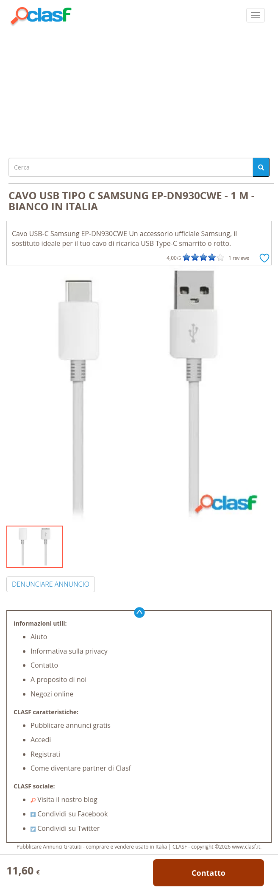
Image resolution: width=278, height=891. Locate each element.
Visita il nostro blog (64, 799)
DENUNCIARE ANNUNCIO (50, 584)
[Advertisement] (139, 90)
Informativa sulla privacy (69, 651)
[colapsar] (255, 15)
